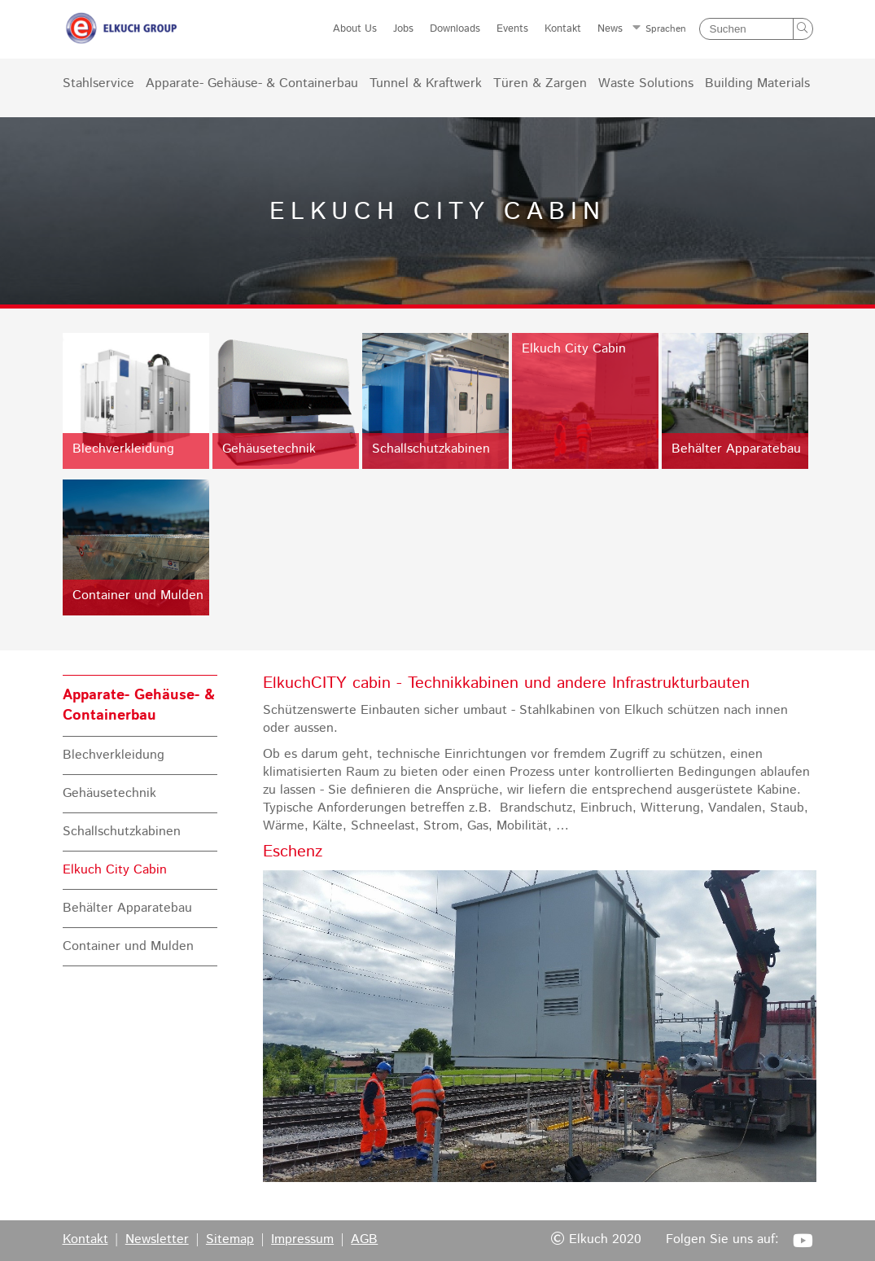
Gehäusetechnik (109, 793)
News (610, 29)
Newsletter (157, 1239)
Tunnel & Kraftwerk (426, 83)
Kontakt (563, 29)
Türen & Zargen (540, 83)
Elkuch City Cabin (115, 870)
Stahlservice (98, 83)
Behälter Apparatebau (127, 908)
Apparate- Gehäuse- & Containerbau (252, 83)
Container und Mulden (128, 946)
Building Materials (757, 83)
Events (512, 29)
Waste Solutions (645, 83)
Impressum (302, 1239)
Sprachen (665, 29)
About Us (355, 29)
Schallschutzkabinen (122, 831)
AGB (364, 1239)
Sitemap (230, 1239)
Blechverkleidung (113, 755)
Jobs (403, 29)
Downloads (455, 29)
